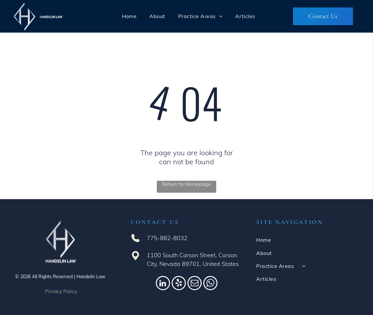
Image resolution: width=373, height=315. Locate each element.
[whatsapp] (210, 284)
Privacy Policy (61, 291)
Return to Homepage (186, 184)
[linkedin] (163, 284)
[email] (194, 284)
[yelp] (179, 284)
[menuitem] (129, 16)
